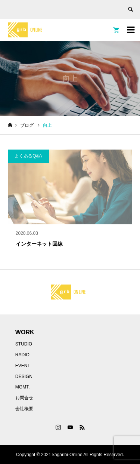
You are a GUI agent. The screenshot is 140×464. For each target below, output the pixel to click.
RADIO (22, 354)
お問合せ (24, 397)
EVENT (22, 365)
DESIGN (23, 376)
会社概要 (24, 408)
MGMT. (22, 387)
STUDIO (23, 344)
